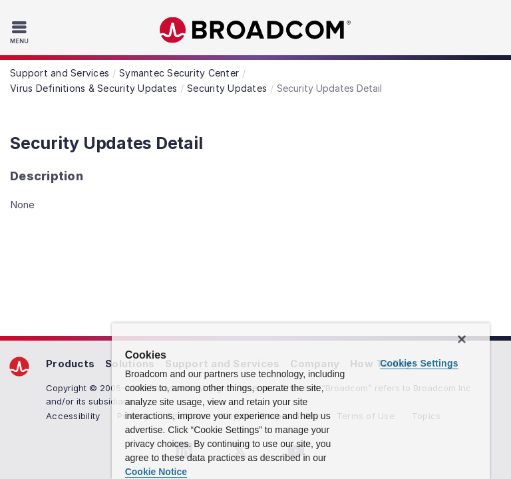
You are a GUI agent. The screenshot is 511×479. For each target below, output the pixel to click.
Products (70, 363)
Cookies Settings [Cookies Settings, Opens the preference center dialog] (419, 363)
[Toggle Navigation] (21, 32)
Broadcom (255, 30)
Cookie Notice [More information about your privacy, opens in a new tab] (156, 471)
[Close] (462, 339)
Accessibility (73, 415)
